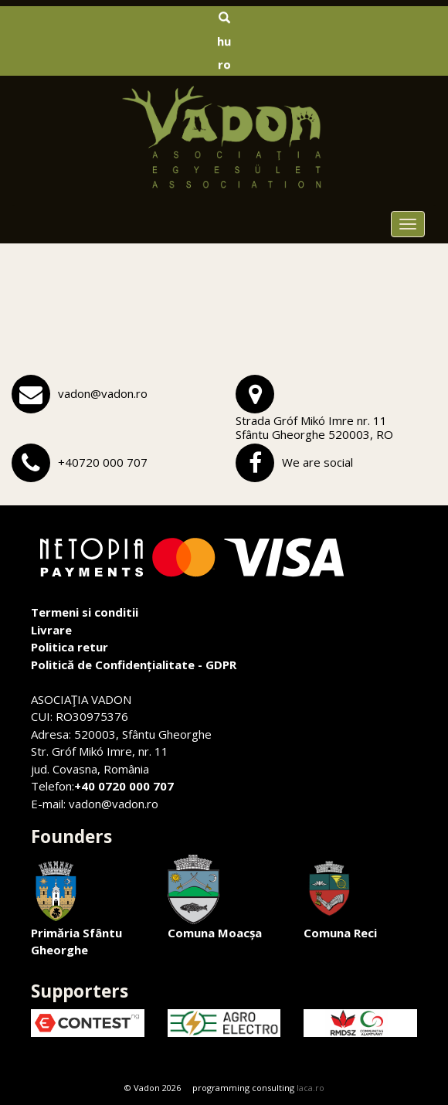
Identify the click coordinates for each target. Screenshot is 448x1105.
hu (224, 41)
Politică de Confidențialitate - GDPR (133, 664)
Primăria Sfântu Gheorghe (76, 906)
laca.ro (310, 1087)
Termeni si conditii (84, 612)
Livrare (51, 630)
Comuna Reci (340, 897)
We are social (317, 462)
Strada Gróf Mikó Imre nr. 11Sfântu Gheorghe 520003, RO (314, 427)
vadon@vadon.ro (103, 393)
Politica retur (69, 646)
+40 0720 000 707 (124, 786)
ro (224, 64)
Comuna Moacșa (215, 897)
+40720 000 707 (103, 462)
